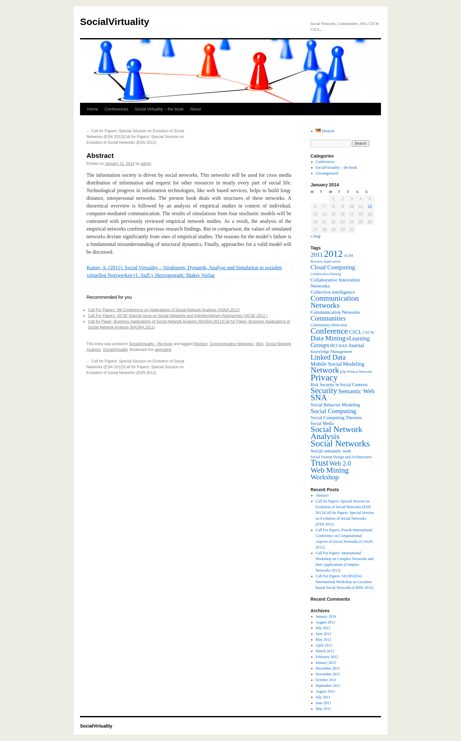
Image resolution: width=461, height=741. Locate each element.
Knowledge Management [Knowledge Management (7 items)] (331, 351)
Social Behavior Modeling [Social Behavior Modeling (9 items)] (335, 404)
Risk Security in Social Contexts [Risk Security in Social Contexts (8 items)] (339, 384)
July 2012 (323, 628)
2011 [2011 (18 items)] (317, 254)
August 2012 (326, 622)
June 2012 (323, 633)
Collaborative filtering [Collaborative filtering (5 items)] (326, 274)
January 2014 (326, 616)
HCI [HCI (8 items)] (334, 345)
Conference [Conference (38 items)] (329, 330)
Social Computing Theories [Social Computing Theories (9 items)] (336, 417)
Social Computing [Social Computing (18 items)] (333, 410)
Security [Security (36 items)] (324, 390)
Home (92, 109)
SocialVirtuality (114, 21)
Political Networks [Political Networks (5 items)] (359, 371)
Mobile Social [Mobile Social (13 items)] (326, 364)
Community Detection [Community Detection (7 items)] (329, 325)
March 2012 (325, 651)
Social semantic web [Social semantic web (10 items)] (331, 450)
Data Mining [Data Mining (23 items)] (328, 338)
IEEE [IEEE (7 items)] (343, 346)
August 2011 (325, 691)
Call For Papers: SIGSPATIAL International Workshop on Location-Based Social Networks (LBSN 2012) (345, 582)
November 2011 (328, 674)
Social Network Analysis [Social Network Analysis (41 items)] (336, 433)
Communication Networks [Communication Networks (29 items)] (335, 301)
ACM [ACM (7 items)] (348, 255)
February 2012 (327, 657)
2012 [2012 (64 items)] (333, 253)
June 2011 (323, 703)
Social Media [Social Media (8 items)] (322, 423)
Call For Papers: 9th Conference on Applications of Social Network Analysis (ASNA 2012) (164, 310)
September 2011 (328, 685)
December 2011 (328, 668)
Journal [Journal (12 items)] (356, 345)
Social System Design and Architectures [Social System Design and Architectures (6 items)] (341, 457)
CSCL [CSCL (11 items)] (355, 332)
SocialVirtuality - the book (150, 344)
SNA (259, 344)
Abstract (200, 344)
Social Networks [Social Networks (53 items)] (340, 443)
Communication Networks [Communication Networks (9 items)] (335, 312)
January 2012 (326, 662)
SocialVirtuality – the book (336, 167)
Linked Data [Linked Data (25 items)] (328, 357)
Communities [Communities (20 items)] (328, 318)
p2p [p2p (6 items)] (343, 371)
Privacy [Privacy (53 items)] (324, 377)
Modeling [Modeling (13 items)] (354, 364)
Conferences (116, 109)
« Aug (315, 236)
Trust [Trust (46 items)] (319, 463)
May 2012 (323, 639)
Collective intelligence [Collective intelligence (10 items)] (333, 292)
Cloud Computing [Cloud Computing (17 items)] (333, 267)
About (195, 109)
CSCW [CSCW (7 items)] (368, 332)
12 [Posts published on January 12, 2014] (370, 206)
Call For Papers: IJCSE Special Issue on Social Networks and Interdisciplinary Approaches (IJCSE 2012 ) (177, 316)
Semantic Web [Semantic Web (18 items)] (356, 391)
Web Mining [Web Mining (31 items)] (330, 470)
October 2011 (326, 680)
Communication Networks (232, 344)
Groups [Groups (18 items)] (320, 344)
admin (146, 163)
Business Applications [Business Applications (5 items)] (326, 261)
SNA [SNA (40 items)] (319, 397)
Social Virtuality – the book (158, 109)
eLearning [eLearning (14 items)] (358, 338)
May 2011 (323, 708)
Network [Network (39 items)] (325, 370)
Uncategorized (327, 173)
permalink (163, 349)
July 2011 (323, 697)
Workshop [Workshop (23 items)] (325, 477)
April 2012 (324, 645)
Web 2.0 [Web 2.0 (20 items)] (340, 463)
